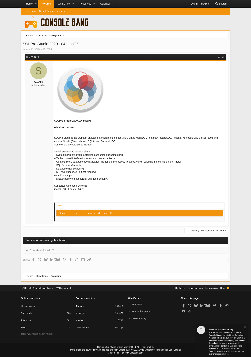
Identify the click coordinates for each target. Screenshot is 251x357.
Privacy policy (208, 288)
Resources (85, 3)
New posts (31, 11)
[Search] (220, 4)
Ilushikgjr (118, 328)
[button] (35, 4)
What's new (64, 3)
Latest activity (139, 318)
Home (29, 3)
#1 (223, 58)
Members (61, 11)
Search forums (46, 11)
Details (173, 350)
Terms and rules (191, 288)
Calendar (105, 3)
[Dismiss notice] (244, 327)
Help (220, 288)
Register (83, 214)
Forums (46, 3)
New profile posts (141, 311)
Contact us (174, 288)
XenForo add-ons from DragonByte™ (115, 350)
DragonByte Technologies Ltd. (156, 350)
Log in (72, 214)
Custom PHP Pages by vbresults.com (125, 353)
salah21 (30, 50)
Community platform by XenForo (125, 348)
